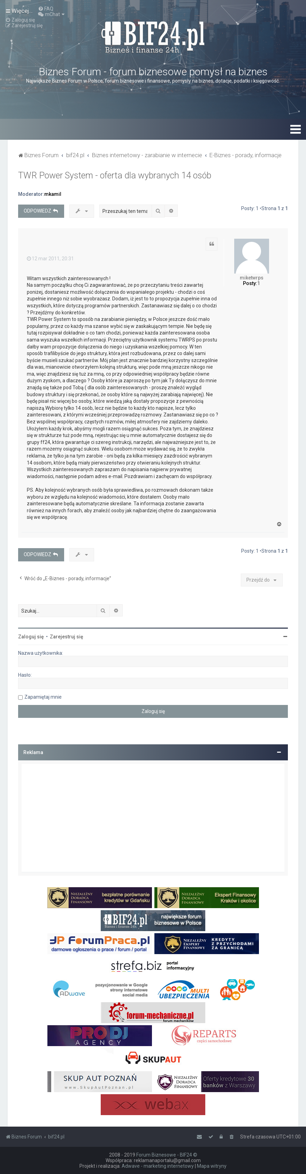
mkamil (52, 194)
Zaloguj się (31, 636)
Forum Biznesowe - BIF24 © (166, 1155)
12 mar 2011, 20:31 (50, 258)
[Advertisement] (153, 818)
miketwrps (251, 278)
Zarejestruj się (66, 636)
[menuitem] (45, 8)
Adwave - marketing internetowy (158, 1166)
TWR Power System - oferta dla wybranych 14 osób (114, 175)
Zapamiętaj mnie (43, 697)
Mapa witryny (212, 1166)
